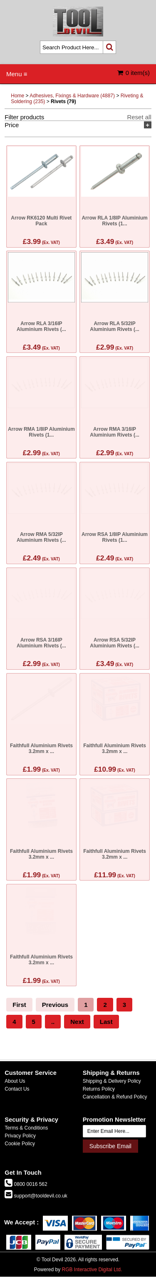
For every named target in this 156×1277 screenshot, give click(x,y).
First (19, 1004)
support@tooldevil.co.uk (39, 1196)
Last (106, 1021)
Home (17, 96)
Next (77, 1021)
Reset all (139, 117)
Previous (55, 1004)
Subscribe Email (110, 1146)
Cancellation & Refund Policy (115, 1097)
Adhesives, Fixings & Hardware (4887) (72, 96)
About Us (15, 1081)
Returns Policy (99, 1089)
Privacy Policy (20, 1136)
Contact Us (17, 1089)
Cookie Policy (20, 1144)
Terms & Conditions (26, 1128)
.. (52, 1021)
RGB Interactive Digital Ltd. (92, 1269)
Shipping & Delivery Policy (112, 1081)
